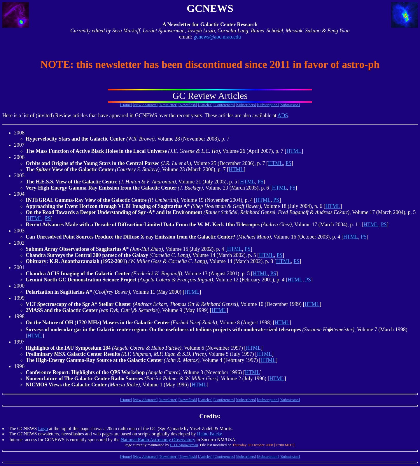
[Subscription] (268, 105)
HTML (293, 151)
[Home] (126, 105)
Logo (43, 428)
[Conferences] (224, 105)
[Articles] (205, 105)
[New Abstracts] (145, 105)
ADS (282, 115)
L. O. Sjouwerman (184, 445)
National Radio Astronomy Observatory (158, 439)
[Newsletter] (168, 105)
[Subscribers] (246, 105)
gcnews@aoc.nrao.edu (217, 37)
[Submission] (290, 105)
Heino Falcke (209, 433)
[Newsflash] (187, 105)
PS (288, 163)
